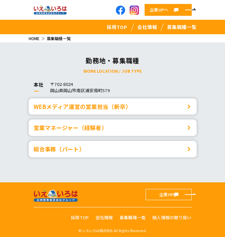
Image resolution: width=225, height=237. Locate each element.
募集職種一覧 (182, 26)
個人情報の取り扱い (171, 217)
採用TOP (117, 26)
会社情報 (147, 26)
